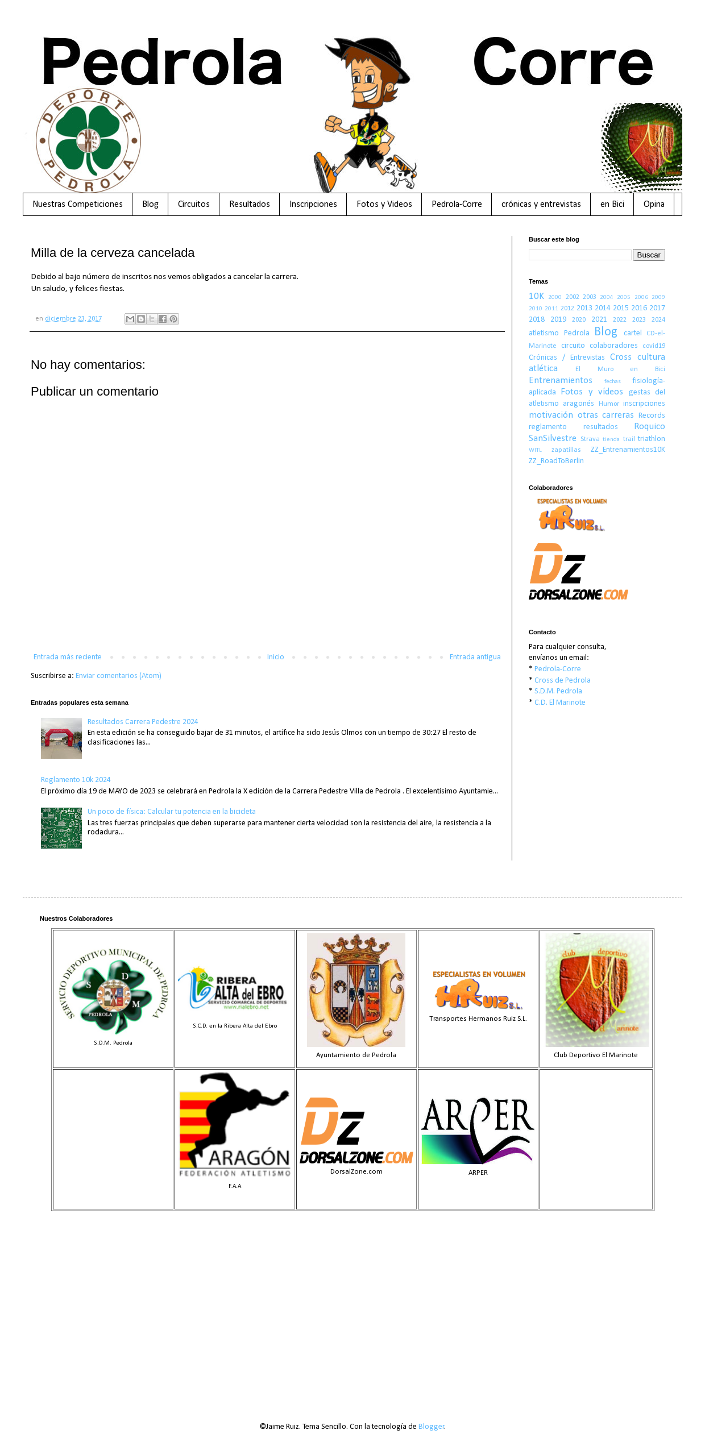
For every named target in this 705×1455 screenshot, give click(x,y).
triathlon (651, 439)
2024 (658, 320)
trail (629, 439)
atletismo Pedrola (559, 333)
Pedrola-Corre (457, 204)
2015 (621, 308)
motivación (551, 415)
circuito (573, 346)
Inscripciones (313, 204)
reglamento (548, 427)
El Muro (594, 369)
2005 (624, 297)
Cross (621, 357)
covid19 (653, 346)
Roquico (649, 426)
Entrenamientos (560, 380)
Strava (590, 439)
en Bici (612, 204)
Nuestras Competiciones (77, 204)
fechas (612, 382)
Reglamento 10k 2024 (76, 780)
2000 (555, 297)
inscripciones (644, 404)
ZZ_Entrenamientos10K (628, 450)
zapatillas (566, 450)
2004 (606, 297)
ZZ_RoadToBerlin (556, 461)
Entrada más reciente (68, 657)
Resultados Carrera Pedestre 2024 (143, 722)
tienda (611, 439)
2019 (558, 319)
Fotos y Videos (384, 204)
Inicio (275, 657)
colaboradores (614, 346)
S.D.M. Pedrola (558, 691)
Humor (609, 404)
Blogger (431, 1427)
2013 (584, 308)
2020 (579, 320)
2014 (603, 308)
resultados (600, 427)
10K (536, 296)
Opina (654, 204)
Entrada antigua (475, 657)
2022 (620, 320)
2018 (537, 319)
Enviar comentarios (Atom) (118, 676)
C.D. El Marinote (560, 703)
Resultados (249, 204)
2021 (599, 319)
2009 (658, 297)
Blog (150, 204)
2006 (641, 297)
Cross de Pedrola (562, 680)
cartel (633, 333)
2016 (639, 308)
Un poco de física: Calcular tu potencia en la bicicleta (172, 812)
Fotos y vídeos (592, 392)
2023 (639, 320)
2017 (657, 308)
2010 (535, 309)
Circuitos (194, 204)
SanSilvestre (553, 438)
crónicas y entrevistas (541, 204)
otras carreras (606, 415)
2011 (551, 309)
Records (651, 415)
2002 (572, 297)
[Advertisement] (352, 1307)
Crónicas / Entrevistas (567, 358)
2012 (567, 308)
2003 (589, 297)
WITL (535, 450)
